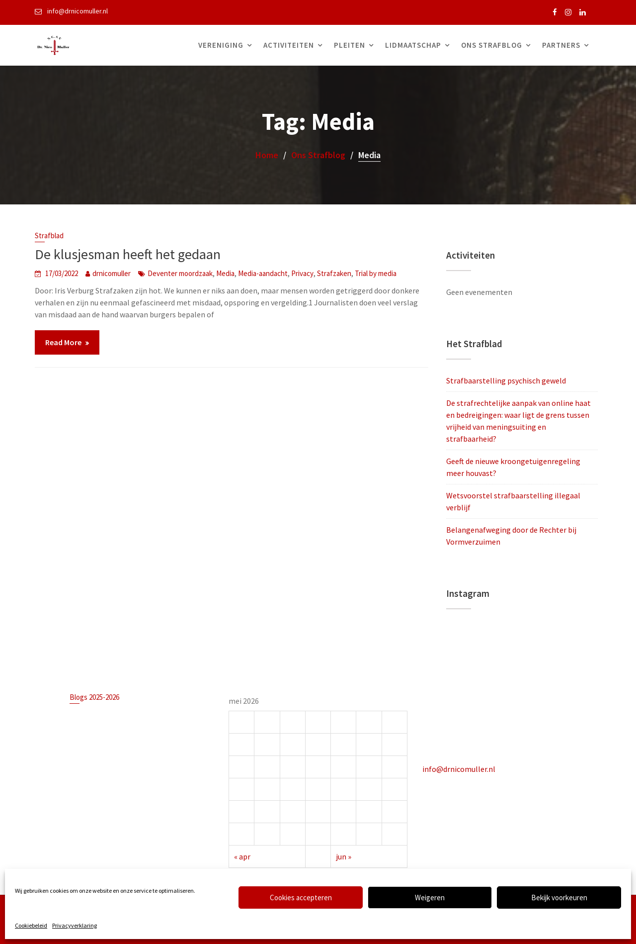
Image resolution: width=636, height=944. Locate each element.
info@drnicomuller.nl (459, 768)
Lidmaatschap (413, 45)
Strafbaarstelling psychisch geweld (506, 380)
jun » (343, 855)
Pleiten (349, 45)
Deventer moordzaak (180, 273)
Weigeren (430, 897)
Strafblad (49, 235)
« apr (243, 855)
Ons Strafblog (491, 45)
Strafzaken (334, 273)
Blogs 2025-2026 (95, 697)
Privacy (302, 273)
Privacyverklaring (74, 925)
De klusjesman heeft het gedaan (128, 254)
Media (225, 273)
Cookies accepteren (301, 897)
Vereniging (220, 45)
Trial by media (376, 273)
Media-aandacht (263, 273)
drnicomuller (111, 273)
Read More (63, 342)
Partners (561, 45)
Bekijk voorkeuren (559, 897)
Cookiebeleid (31, 925)
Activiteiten (288, 45)
